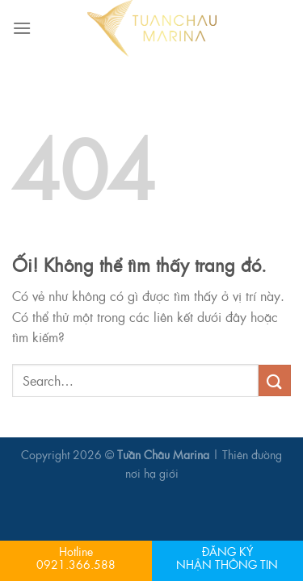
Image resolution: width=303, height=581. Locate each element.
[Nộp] (275, 380)
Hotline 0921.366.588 (76, 557)
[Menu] (22, 28)
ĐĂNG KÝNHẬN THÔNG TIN (227, 557)
